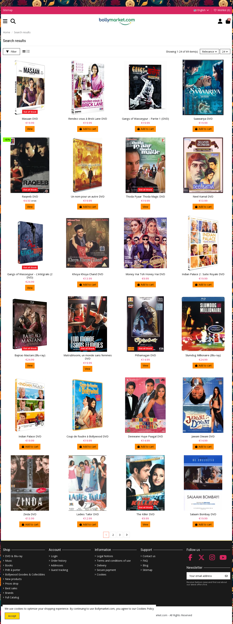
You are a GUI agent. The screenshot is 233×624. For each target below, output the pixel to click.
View (30, 129)
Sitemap (8, 10)
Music (8, 560)
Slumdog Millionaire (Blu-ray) (203, 355)
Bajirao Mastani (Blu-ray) (30, 355)
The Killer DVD (145, 514)
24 (225, 51)
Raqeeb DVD (30, 196)
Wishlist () (222, 10)
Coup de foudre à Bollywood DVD (87, 436)
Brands (9, 593)
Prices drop (11, 583)
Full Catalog (12, 597)
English (202, 10)
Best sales (11, 588)
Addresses (57, 565)
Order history (58, 560)
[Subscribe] (226, 575)
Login (54, 556)
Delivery (101, 565)
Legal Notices (105, 556)
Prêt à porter (12, 570)
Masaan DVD (30, 118)
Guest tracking (59, 570)
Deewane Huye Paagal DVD (145, 436)
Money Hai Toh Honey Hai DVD (145, 274)
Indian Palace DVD (30, 436)
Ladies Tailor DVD (87, 514)
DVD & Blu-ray (13, 556)
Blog (145, 565)
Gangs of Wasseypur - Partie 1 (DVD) (145, 118)
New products (13, 579)
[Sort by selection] (209, 51)
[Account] (220, 21)
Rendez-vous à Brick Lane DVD (87, 118)
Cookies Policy (145, 608)
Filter (11, 51)
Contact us (149, 556)
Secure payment (106, 570)
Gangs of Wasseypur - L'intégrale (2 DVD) (29, 275)
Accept (12, 616)
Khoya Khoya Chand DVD (87, 274)
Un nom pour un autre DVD (87, 196)
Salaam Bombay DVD (203, 514)
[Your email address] (205, 575)
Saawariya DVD (203, 118)
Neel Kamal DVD (203, 196)
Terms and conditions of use (114, 560)
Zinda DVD (29, 514)
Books (9, 565)
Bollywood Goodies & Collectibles (25, 574)
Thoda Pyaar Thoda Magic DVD (145, 196)
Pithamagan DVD (145, 355)
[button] (5, 21)
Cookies (101, 574)
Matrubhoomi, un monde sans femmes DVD (88, 357)
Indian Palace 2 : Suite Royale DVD (203, 274)
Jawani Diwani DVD (203, 436)
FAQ (145, 560)
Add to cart (87, 129)
